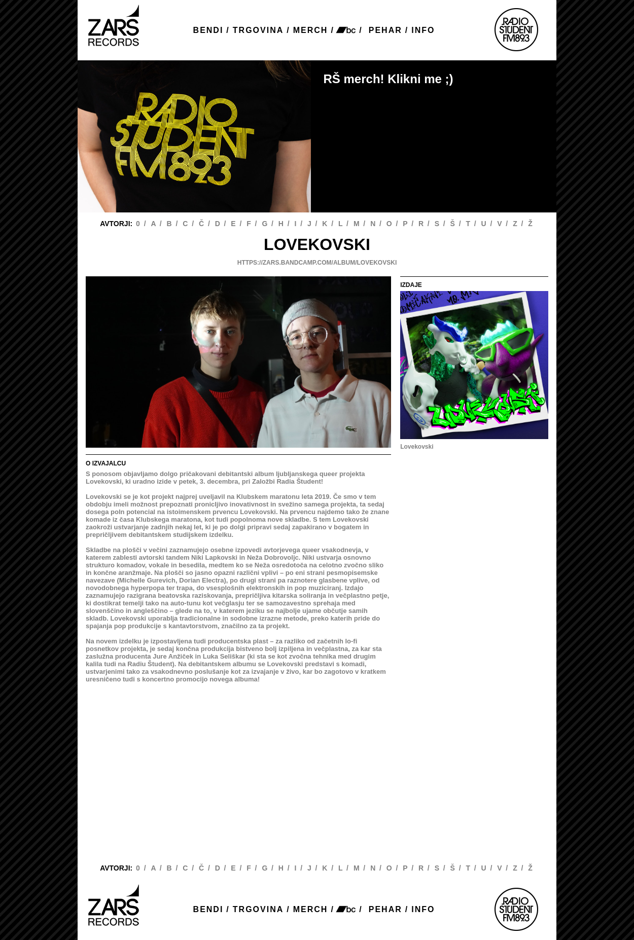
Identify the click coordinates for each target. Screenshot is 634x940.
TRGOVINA (258, 30)
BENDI (208, 30)
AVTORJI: (117, 224)
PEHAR (385, 30)
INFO (423, 30)
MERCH (310, 30)
